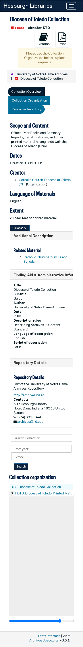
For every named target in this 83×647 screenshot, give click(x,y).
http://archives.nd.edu (30, 395)
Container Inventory (26, 109)
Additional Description (33, 236)
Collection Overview (26, 91)
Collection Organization (29, 100)
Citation (43, 39)
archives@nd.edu (30, 421)
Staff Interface (49, 636)
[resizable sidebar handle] (41, 621)
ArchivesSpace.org (43, 640)
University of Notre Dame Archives (42, 74)
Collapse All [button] (19, 228)
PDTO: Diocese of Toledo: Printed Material (46, 493)
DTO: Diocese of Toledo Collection (36, 487)
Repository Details (30, 362)
